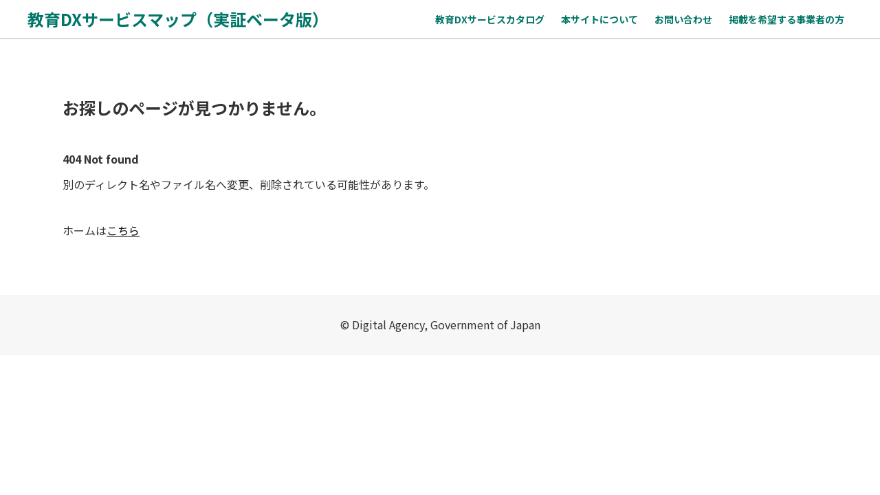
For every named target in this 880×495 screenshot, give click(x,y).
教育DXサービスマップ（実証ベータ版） (178, 19)
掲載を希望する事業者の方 (786, 19)
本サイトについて (599, 19)
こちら (123, 230)
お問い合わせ (683, 19)
